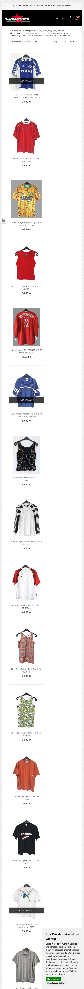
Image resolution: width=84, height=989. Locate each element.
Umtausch (8, 973)
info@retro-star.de (63, 5)
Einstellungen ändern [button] (55, 983)
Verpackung (9, 969)
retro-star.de (11, 938)
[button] (63, 18)
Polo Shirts (16, 830)
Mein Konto (8, 916)
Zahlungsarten (10, 966)
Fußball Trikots (18, 839)
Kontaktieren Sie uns (12, 956)
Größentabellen (10, 959)
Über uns (7, 953)
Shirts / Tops (17, 835)
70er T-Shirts (17, 826)
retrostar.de (11, 943)
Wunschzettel (9, 923)
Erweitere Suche (10, 926)
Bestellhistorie (9, 920)
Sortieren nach (15, 42)
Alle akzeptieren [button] (53, 979)
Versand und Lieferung (13, 963)
